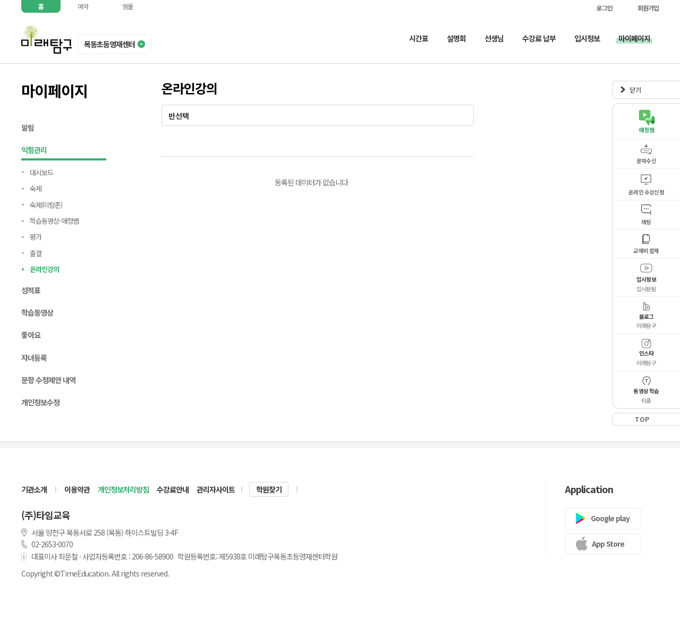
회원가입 (642, 7)
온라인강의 (44, 269)
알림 (27, 127)
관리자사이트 (216, 489)
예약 (83, 6)
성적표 (30, 290)
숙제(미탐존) (46, 205)
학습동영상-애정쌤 (54, 221)
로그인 (599, 7)
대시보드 (41, 172)
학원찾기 (269, 489)
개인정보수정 (40, 402)
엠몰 (127, 6)
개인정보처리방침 (123, 489)
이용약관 (77, 489)
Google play (610, 518)
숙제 (35, 188)
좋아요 (30, 334)
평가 (35, 237)
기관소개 (34, 489)
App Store (608, 543)
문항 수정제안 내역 (48, 380)
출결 (35, 253)
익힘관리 (63, 151)
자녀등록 (34, 357)
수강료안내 (173, 489)
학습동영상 (37, 312)
